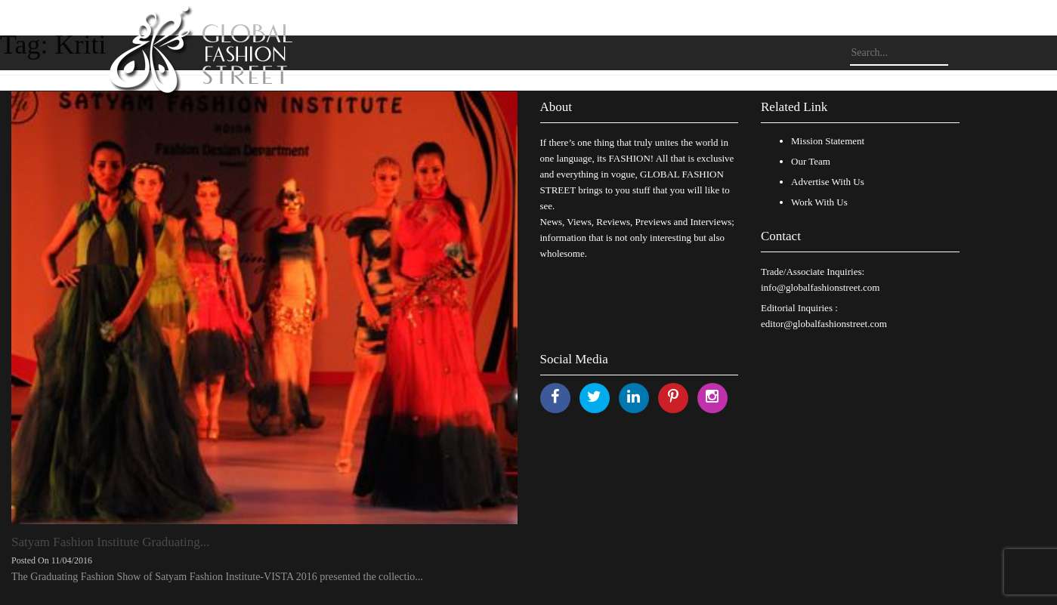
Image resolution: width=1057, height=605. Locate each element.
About (556, 107)
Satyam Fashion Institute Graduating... (110, 542)
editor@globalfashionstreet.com (824, 323)
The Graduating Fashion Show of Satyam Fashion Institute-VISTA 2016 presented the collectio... (217, 576)
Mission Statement (827, 141)
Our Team (810, 161)
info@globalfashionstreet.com (820, 287)
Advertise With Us (827, 181)
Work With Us (819, 202)
